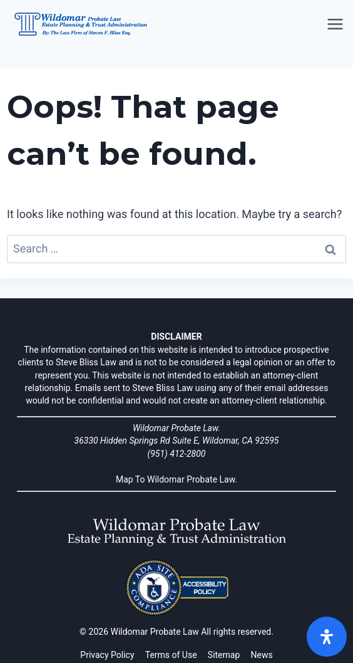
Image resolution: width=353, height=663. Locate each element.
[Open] (327, 637)
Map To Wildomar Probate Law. (176, 479)
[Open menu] (336, 24)
